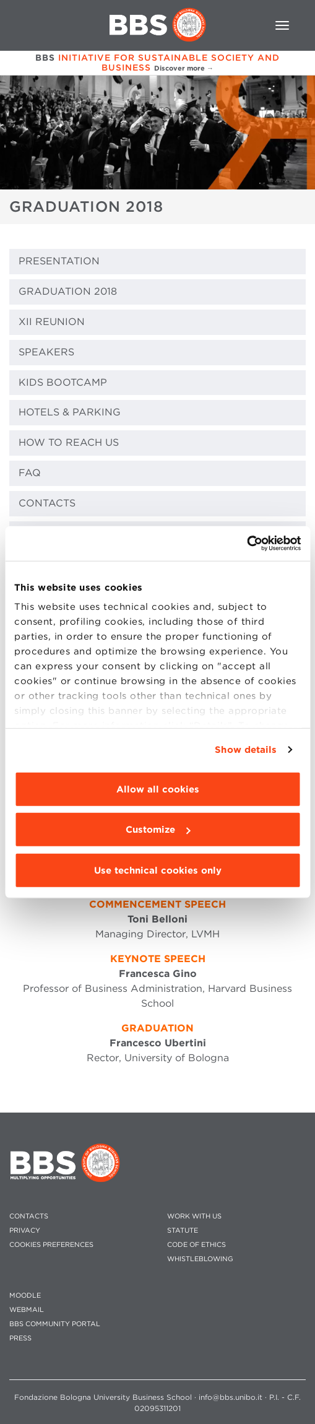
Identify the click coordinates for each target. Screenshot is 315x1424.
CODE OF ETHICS (196, 1244)
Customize (158, 829)
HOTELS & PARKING (70, 412)
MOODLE (25, 1295)
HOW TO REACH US (69, 442)
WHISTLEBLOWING (200, 1259)
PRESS (20, 1338)
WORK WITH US (194, 1216)
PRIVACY (24, 1230)
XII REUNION (52, 322)
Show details (246, 749)
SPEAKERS (46, 352)
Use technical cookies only (158, 869)
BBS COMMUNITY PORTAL (54, 1324)
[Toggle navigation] (282, 25)
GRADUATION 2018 (68, 291)
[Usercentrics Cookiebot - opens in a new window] (246, 544)
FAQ (30, 473)
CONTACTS (47, 503)
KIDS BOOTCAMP (63, 382)
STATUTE (182, 1230)
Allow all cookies (157, 788)
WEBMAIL (26, 1309)
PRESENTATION (59, 261)
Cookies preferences (51, 1244)
